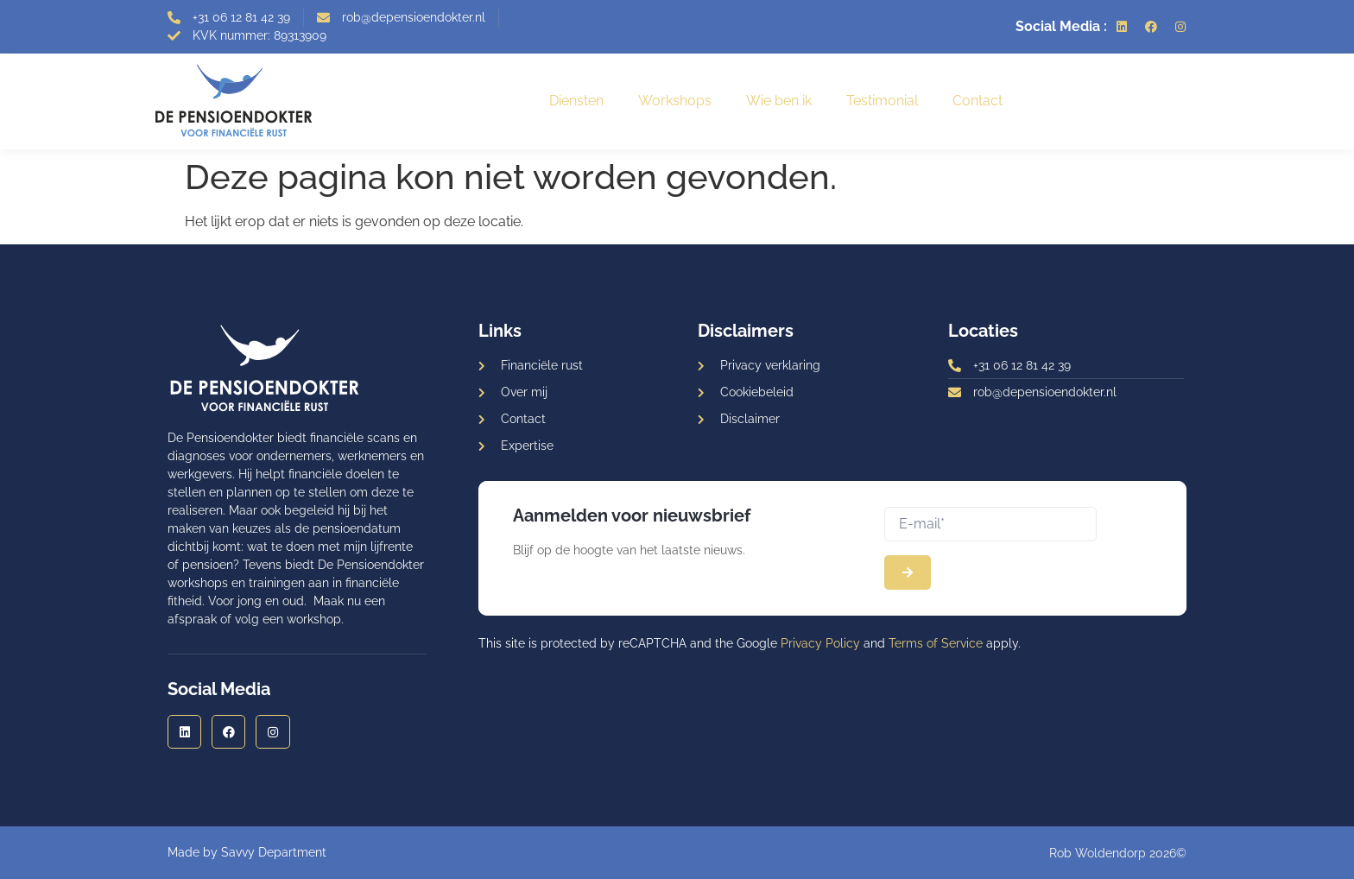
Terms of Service (936, 643)
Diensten (576, 100)
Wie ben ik (779, 100)
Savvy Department (273, 852)
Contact (977, 100)
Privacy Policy (820, 643)
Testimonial (882, 100)
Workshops (675, 100)
